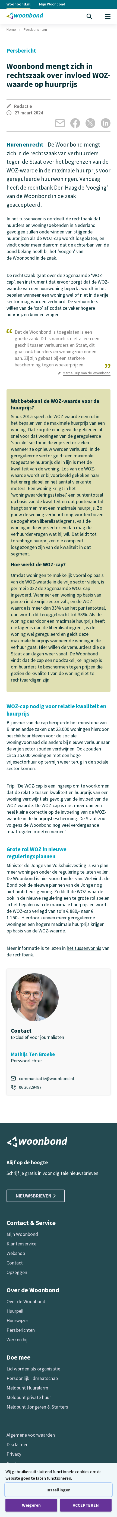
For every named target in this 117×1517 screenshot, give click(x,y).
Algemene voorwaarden (31, 1435)
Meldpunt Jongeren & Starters (37, 1407)
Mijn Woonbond (52, 4)
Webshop (16, 1253)
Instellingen (58, 1489)
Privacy (14, 1454)
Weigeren (31, 1505)
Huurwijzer (17, 1320)
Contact (15, 1263)
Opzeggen (17, 1272)
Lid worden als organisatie (33, 1369)
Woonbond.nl (18, 4)
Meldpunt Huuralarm (27, 1388)
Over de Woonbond (26, 1301)
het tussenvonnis (28, 218)
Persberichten (35, 29)
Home (11, 29)
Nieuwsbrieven (36, 1196)
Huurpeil (15, 1311)
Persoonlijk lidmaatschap (32, 1378)
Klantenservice (21, 1244)
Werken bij (17, 1339)
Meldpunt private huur (29, 1397)
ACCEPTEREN (86, 1505)
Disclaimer (17, 1444)
